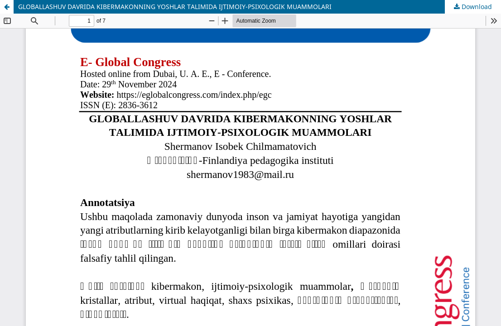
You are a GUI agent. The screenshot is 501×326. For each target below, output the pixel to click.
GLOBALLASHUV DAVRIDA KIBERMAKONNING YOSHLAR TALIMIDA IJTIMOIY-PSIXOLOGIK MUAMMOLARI (175, 6)
